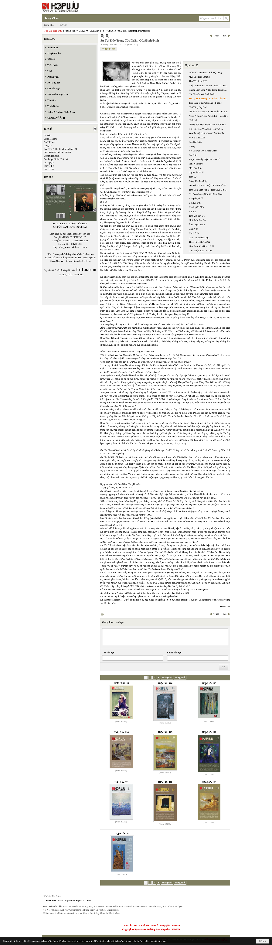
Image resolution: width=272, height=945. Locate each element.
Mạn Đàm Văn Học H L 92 (201, 246)
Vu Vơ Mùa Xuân (197, 137)
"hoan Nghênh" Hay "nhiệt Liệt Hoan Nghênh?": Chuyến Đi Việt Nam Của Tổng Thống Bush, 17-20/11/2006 (209, 116)
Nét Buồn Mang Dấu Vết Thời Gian (206, 194)
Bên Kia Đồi (195, 203)
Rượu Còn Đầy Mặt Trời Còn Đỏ (204, 159)
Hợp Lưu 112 (209, 732)
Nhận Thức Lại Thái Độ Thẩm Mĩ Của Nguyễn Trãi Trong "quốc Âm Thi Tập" (209, 85)
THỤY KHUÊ (108, 49)
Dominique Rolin (52, 155)
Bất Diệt (193, 155)
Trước (216, 35)
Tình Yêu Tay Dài (197, 216)
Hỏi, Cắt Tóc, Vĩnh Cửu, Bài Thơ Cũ (206, 129)
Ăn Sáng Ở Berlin (197, 224)
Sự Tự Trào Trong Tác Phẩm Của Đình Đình (209, 98)
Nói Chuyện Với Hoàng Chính (203, 150)
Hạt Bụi (192, 211)
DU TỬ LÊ (49, 166)
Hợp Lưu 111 (121, 782)
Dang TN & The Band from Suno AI (60, 149)
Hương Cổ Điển (196, 207)
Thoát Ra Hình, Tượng (199, 242)
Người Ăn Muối (196, 172)
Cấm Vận (193, 229)
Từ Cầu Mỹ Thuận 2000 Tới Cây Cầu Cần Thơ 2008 (209, 133)
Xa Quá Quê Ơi (196, 198)
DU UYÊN (49, 169)
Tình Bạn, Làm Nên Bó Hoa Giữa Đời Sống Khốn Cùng (209, 189)
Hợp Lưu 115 (209, 683)
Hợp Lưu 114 (121, 732)
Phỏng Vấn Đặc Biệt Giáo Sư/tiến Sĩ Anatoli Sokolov (209, 124)
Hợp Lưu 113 (165, 732)
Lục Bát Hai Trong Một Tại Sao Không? (207, 185)
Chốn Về (193, 120)
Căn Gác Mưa (195, 142)
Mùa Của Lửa (195, 168)
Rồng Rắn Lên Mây (198, 181)
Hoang (192, 146)
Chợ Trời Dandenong (198, 237)
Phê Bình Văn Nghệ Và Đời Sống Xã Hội (208, 111)
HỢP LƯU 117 (121, 683)
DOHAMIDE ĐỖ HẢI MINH (57, 152)
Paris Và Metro (196, 163)
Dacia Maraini (50, 138)
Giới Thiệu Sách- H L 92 (200, 250)
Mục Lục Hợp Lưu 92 (199, 77)
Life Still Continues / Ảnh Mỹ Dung (205, 72)
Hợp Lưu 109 (209, 782)
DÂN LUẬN (49, 142)
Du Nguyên (49, 162)
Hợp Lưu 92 (192, 65)
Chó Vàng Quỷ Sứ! (198, 107)
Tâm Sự (192, 176)
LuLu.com (88, 254)
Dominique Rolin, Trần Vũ (56, 159)
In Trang (102, 614)
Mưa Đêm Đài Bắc (198, 220)
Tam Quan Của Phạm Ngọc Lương (205, 103)
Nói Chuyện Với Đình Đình (202, 94)
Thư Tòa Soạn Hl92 (198, 81)
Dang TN (48, 145)
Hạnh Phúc (194, 233)
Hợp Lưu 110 (165, 782)
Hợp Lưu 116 (165, 683)
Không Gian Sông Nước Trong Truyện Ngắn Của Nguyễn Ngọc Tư (209, 90)
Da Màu (47, 135)
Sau (224, 35)
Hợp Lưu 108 (122, 833)
